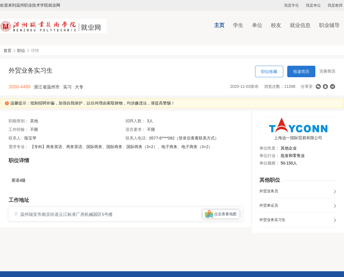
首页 (7, 50)
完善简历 (327, 71)
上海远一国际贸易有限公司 (298, 137)
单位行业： (269, 155)
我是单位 (313, 5)
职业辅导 (329, 25)
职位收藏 (269, 71)
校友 (276, 25)
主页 (219, 25)
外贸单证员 (298, 206)
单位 (257, 25)
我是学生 (291, 5)
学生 (238, 25)
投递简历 (301, 71)
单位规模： (269, 163)
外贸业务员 (298, 191)
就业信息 (300, 25)
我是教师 (335, 5)
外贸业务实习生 (298, 220)
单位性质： (269, 148)
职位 (21, 50)
